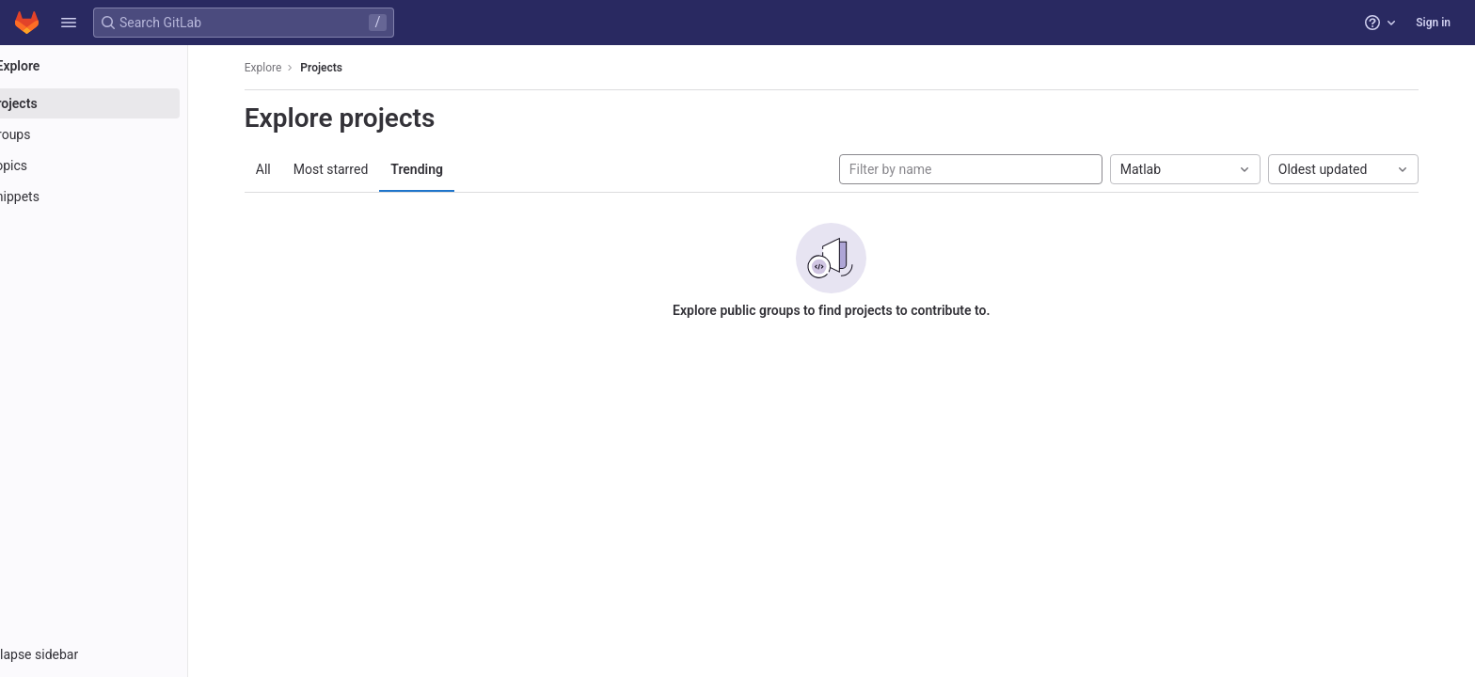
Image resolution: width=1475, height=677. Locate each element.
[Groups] (120, 134)
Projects (348, 67)
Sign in (1433, 22)
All (289, 169)
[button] (69, 23)
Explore (290, 67)
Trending (444, 169)
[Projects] (120, 103)
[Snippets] (120, 196)
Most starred (357, 169)
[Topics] (120, 165)
